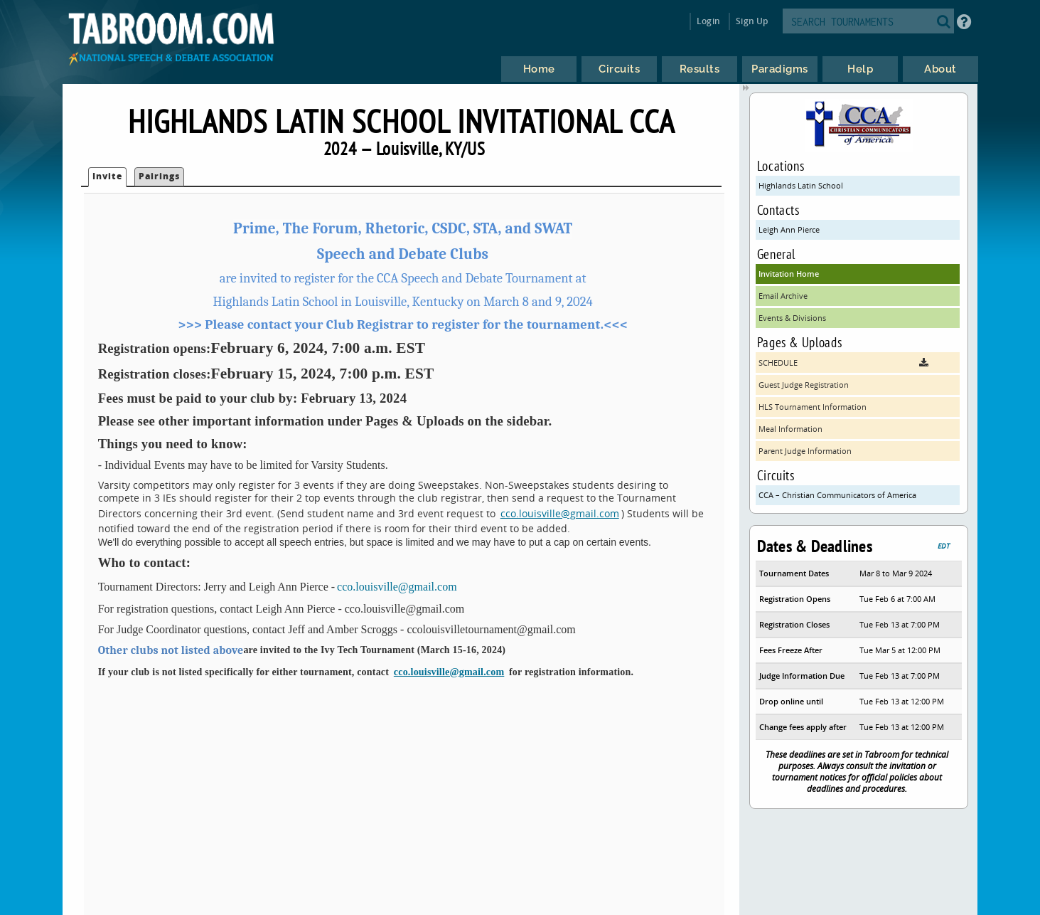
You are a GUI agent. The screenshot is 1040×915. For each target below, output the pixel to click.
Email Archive (783, 295)
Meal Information (790, 428)
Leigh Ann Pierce (789, 229)
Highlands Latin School (800, 185)
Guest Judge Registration (803, 384)
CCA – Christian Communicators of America (837, 495)
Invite (107, 176)
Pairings (159, 176)
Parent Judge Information (805, 450)
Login (708, 21)
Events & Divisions (792, 317)
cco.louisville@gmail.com (559, 513)
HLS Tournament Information (812, 406)
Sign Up (752, 21)
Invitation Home (788, 273)
